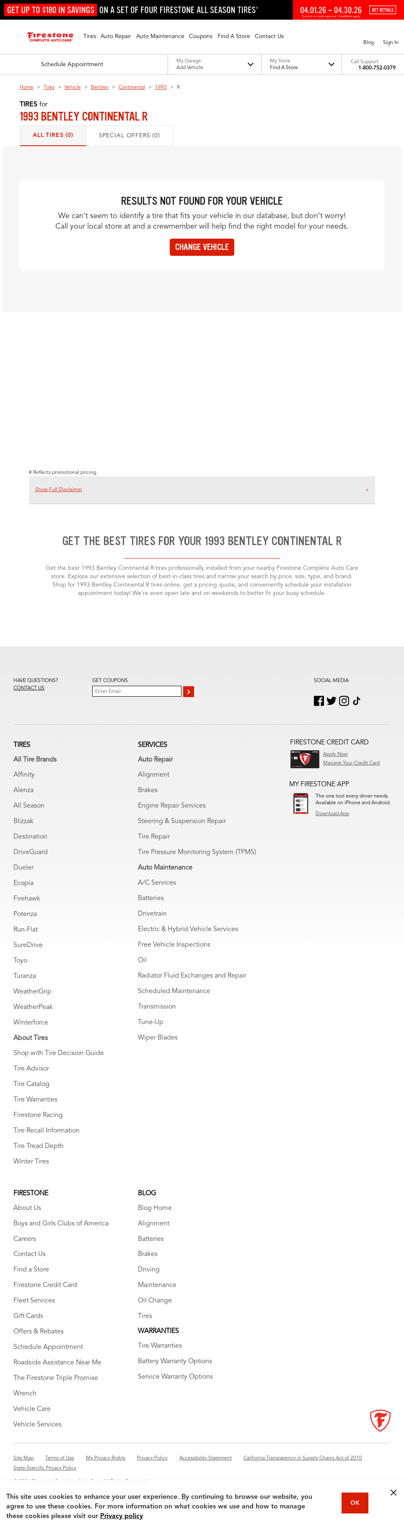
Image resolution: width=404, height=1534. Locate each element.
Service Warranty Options (175, 1377)
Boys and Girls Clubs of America (61, 1223)
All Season (28, 806)
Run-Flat (25, 930)
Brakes (148, 790)
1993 (161, 87)
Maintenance (157, 1285)
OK (355, 1503)
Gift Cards (28, 1316)
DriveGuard (30, 852)
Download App (332, 813)
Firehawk (26, 899)
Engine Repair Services (172, 806)
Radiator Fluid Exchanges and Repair (192, 976)
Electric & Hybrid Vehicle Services (188, 929)
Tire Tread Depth (38, 1146)
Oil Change (155, 1300)
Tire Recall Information (46, 1130)
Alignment (153, 775)
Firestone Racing (38, 1115)
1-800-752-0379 (377, 68)
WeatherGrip (32, 991)
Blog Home (155, 1208)
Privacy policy (121, 1516)
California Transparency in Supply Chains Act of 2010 (302, 1458)
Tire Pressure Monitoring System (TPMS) (197, 852)
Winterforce (30, 1022)
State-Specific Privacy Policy (44, 1468)
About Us (27, 1208)
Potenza (25, 914)
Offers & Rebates (38, 1331)
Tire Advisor (31, 1069)
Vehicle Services (37, 1424)
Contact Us (29, 1254)
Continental (132, 87)
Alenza (23, 790)
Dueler (23, 868)
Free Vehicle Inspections (174, 945)
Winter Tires (31, 1161)
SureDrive (28, 945)
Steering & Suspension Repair (182, 821)
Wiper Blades (158, 1038)
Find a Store (31, 1269)
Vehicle (73, 87)
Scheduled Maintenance (174, 991)
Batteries (151, 898)
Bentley (100, 87)
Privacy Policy (152, 1458)
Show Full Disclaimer (58, 489)
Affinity (24, 775)
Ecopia (23, 883)
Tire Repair (154, 837)
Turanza (24, 976)
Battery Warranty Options (175, 1361)
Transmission (157, 1007)
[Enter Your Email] (136, 691)
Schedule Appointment (48, 1347)
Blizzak (23, 821)
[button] (89, 37)
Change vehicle (202, 247)
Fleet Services (34, 1300)
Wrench (24, 1393)
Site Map (23, 1458)
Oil (142, 960)
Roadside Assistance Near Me (57, 1362)
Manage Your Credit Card (351, 763)
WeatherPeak (33, 1007)
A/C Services (157, 883)
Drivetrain (152, 914)
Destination (30, 837)
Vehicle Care (32, 1409)
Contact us (28, 688)
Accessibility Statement (205, 1458)
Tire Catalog (31, 1084)
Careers (24, 1239)
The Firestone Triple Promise (55, 1378)
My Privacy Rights (105, 1458)
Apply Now (335, 754)
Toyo (20, 960)
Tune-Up (150, 1022)
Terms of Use (59, 1458)
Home (27, 87)
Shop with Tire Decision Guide (58, 1053)
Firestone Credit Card (45, 1285)
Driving (149, 1269)
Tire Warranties (35, 1099)
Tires (49, 87)
